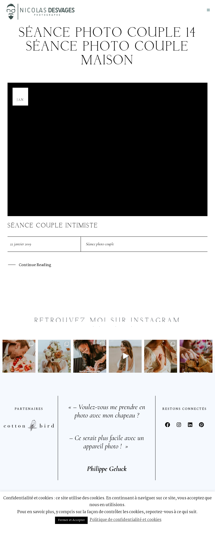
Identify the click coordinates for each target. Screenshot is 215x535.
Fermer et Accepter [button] (71, 520)
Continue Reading (35, 265)
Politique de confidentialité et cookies (126, 520)
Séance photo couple (100, 244)
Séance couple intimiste (53, 225)
